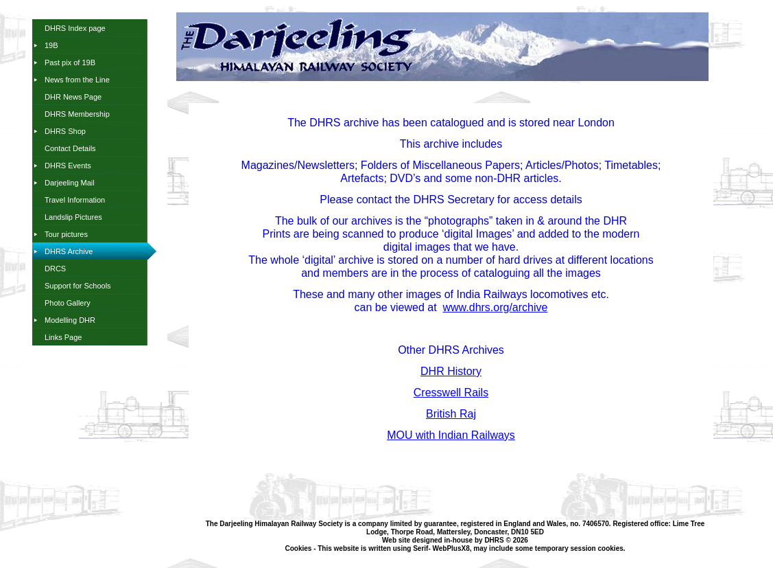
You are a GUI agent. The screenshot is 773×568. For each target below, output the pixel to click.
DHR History (450, 371)
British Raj (451, 414)
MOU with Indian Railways (451, 435)
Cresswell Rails (451, 392)
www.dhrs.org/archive (495, 307)
